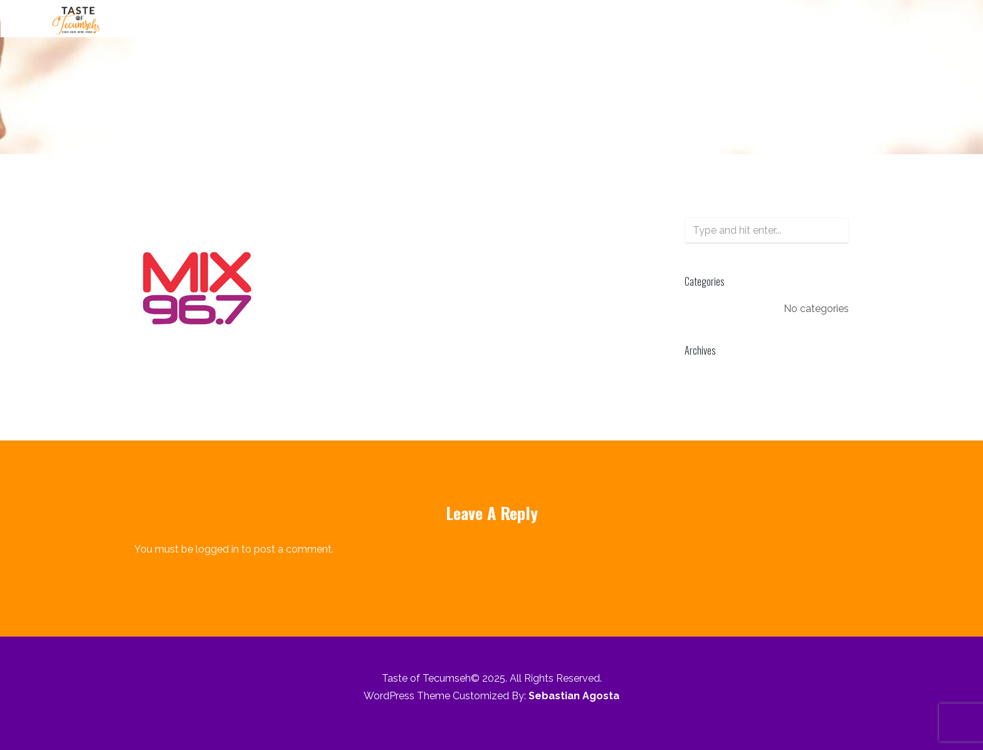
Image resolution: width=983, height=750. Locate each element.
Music (538, 18)
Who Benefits (857, 18)
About (483, 18)
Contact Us (943, 18)
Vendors (599, 18)
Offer (657, 18)
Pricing (712, 18)
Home (302, 118)
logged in (217, 549)
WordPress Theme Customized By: (491, 696)
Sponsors (777, 18)
